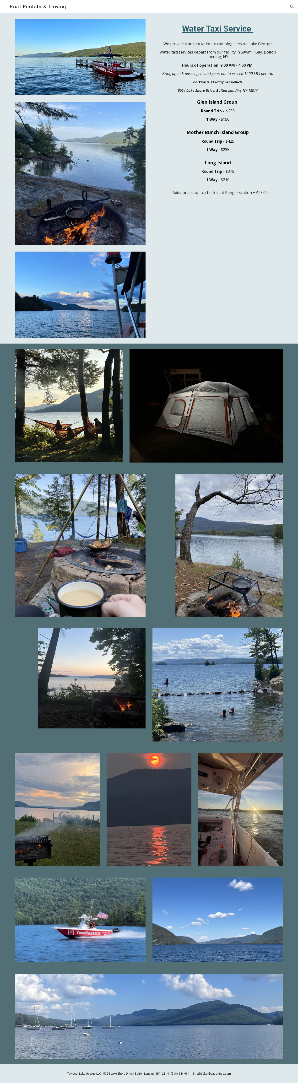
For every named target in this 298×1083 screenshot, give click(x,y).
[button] (292, 6)
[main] (217, 28)
